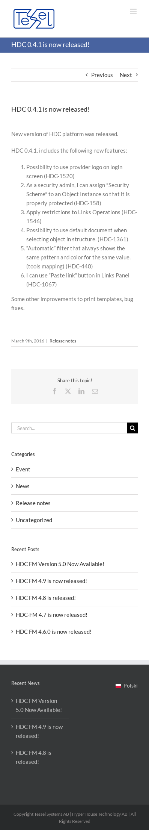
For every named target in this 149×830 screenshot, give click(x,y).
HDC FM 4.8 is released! (46, 597)
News (23, 486)
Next (126, 74)
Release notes (63, 341)
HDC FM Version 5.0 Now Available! (60, 563)
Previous (102, 74)
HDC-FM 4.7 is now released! (51, 614)
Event (23, 469)
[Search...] (69, 428)
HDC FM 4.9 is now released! (51, 580)
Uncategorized (34, 519)
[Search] (132, 428)
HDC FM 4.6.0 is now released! (54, 631)
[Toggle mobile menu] (134, 11)
